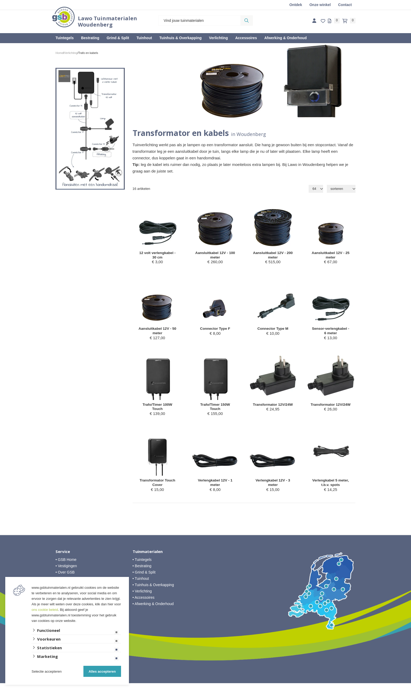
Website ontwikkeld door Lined (205, 687)
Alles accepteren (102, 671)
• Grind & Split (144, 579)
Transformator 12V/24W (272, 411)
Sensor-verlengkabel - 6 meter (330, 333)
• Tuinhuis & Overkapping (153, 592)
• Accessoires (144, 604)
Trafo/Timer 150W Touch (215, 411)
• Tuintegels (142, 566)
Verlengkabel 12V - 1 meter (215, 489)
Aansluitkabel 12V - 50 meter (157, 333)
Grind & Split (118, 38)
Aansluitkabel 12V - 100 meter (215, 256)
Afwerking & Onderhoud (285, 38)
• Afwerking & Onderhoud (153, 610)
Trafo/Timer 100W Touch (157, 411)
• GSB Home (66, 566)
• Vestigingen (66, 573)
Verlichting (218, 38)
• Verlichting (142, 598)
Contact (345, 5)
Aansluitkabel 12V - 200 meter (273, 256)
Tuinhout (144, 38)
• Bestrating (142, 573)
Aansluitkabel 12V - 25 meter (331, 256)
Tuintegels (65, 38)
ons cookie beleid (45, 610)
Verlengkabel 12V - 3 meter (273, 489)
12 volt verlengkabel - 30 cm (157, 256)
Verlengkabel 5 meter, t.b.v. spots (330, 489)
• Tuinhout (141, 585)
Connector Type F (215, 331)
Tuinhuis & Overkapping (180, 38)
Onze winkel (320, 5)
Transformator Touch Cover (157, 489)
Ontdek (295, 5)
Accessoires (246, 38)
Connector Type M (273, 331)
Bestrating (90, 38)
